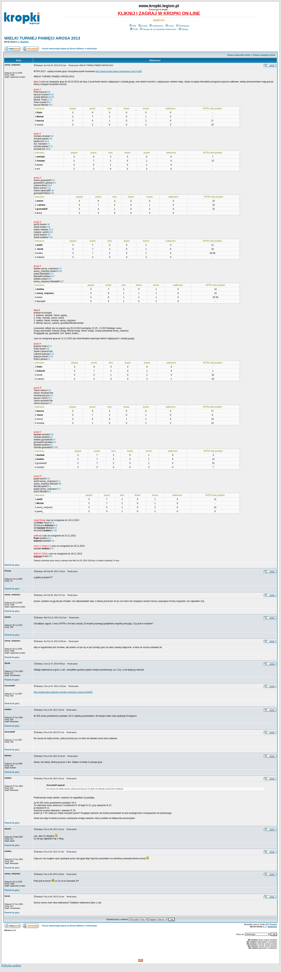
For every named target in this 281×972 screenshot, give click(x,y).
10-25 (51, 97)
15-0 (49, 538)
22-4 (49, 346)
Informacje (92, 48)
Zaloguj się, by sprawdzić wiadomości (158, 29)
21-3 (49, 398)
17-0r (50, 356)
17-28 (55, 447)
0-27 (61, 281)
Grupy (170, 26)
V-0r (48, 92)
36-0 (48, 102)
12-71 (49, 99)
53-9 (49, 279)
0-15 (48, 234)
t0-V (48, 144)
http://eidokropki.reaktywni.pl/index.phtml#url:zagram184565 (63, 692)
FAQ (132, 26)
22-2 (51, 273)
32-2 (51, 229)
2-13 (48, 188)
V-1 (48, 359)
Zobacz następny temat (264, 55)
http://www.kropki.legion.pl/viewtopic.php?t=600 (119, 71)
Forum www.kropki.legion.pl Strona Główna (63, 48)
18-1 (48, 491)
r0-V (50, 105)
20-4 (46, 141)
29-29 (59, 271)
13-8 (48, 149)
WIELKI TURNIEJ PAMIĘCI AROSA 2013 (42, 38)
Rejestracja (182, 26)
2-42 (50, 232)
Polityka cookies (11, 965)
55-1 (49, 486)
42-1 (58, 481)
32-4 (52, 523)
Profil (134, 29)
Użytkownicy (156, 26)
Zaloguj (183, 29)
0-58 (59, 484)
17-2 (50, 146)
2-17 (52, 276)
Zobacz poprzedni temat (238, 55)
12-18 (54, 530)
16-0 (54, 528)
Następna (24, 42)
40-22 (51, 94)
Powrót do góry (12, 565)
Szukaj (142, 26)
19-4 (49, 185)
